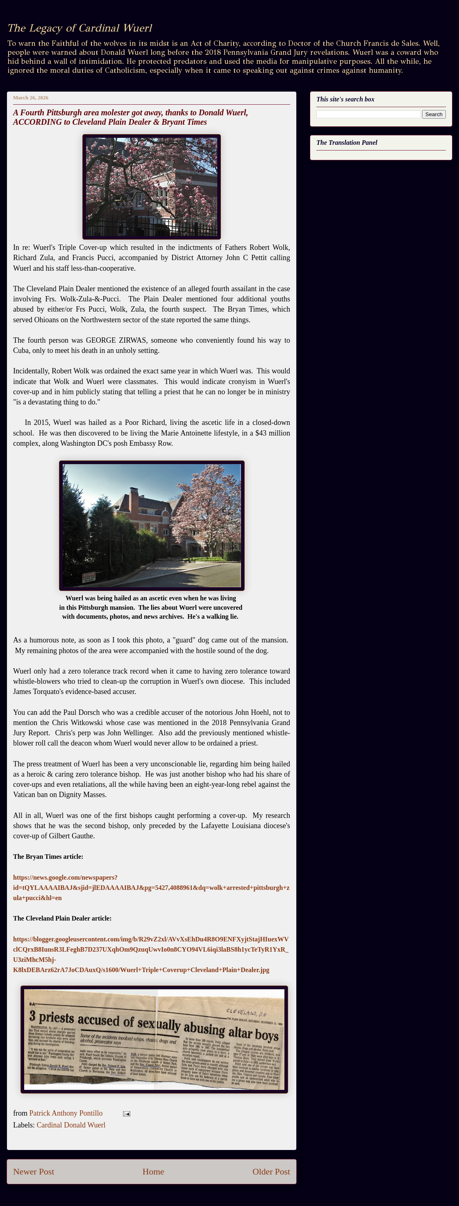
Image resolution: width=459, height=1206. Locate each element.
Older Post (271, 1172)
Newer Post (33, 1172)
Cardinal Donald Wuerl (70, 1125)
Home (153, 1172)
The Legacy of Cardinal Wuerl (79, 27)
